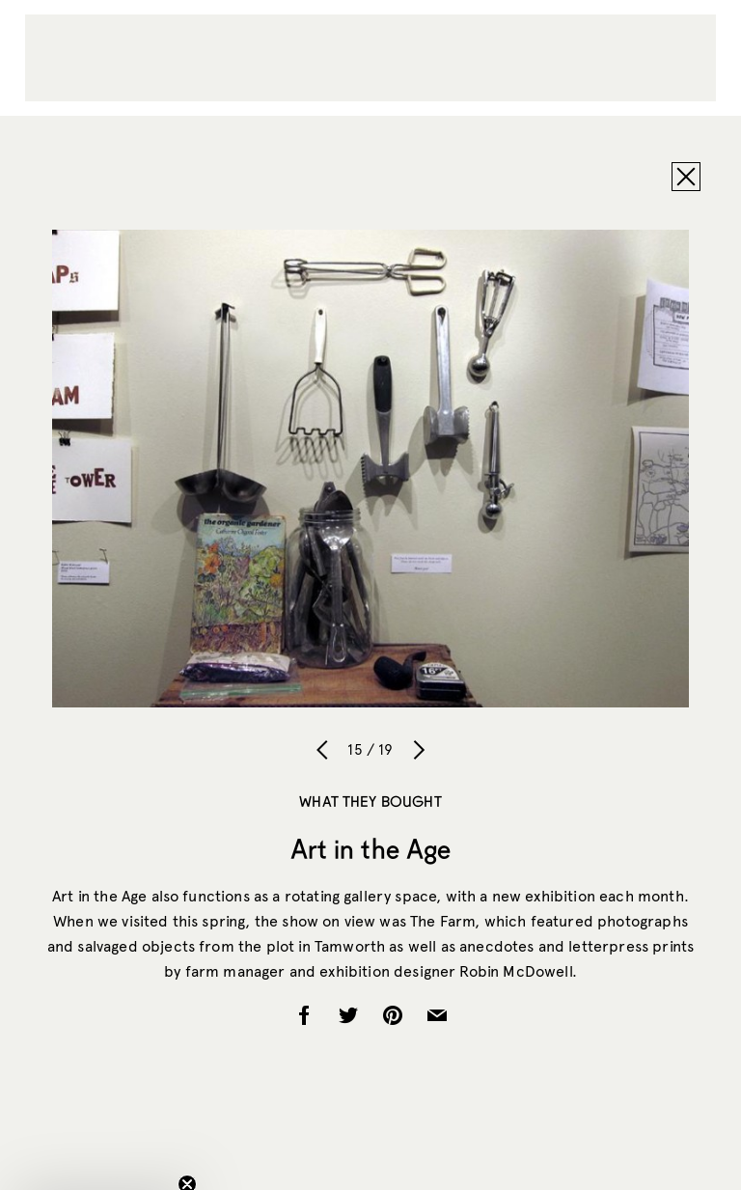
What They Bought (370, 801)
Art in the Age (371, 848)
